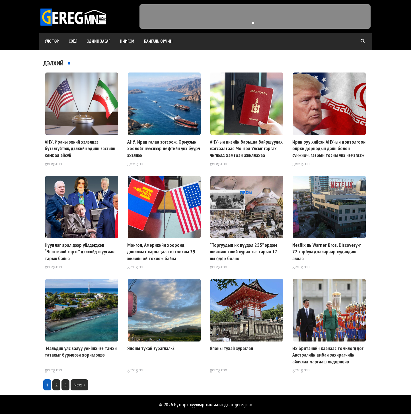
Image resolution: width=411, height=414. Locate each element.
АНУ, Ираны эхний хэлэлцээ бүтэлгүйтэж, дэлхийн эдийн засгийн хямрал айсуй (80, 148)
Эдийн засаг (98, 41)
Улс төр (52, 41)
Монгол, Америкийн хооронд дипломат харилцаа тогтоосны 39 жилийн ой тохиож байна (161, 252)
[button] (253, 23)
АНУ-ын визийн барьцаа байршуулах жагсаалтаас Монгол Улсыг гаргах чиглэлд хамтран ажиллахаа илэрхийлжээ (246, 151)
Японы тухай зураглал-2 (151, 348)
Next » (79, 385)
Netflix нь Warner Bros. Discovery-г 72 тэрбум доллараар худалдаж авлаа (326, 252)
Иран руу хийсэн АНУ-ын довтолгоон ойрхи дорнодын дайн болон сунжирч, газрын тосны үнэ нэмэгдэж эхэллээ (328, 151)
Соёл (73, 41)
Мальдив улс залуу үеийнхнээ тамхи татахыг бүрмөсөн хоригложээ (81, 351)
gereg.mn (243, 404)
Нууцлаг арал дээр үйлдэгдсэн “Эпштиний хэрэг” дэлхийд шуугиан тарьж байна (79, 252)
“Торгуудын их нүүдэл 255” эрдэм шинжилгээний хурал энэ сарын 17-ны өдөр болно (244, 252)
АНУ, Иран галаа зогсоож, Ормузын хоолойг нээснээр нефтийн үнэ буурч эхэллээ (163, 148)
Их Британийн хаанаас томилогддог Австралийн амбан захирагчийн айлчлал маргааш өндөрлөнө (327, 355)
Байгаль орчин (158, 41)
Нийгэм (127, 41)
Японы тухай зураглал (231, 348)
